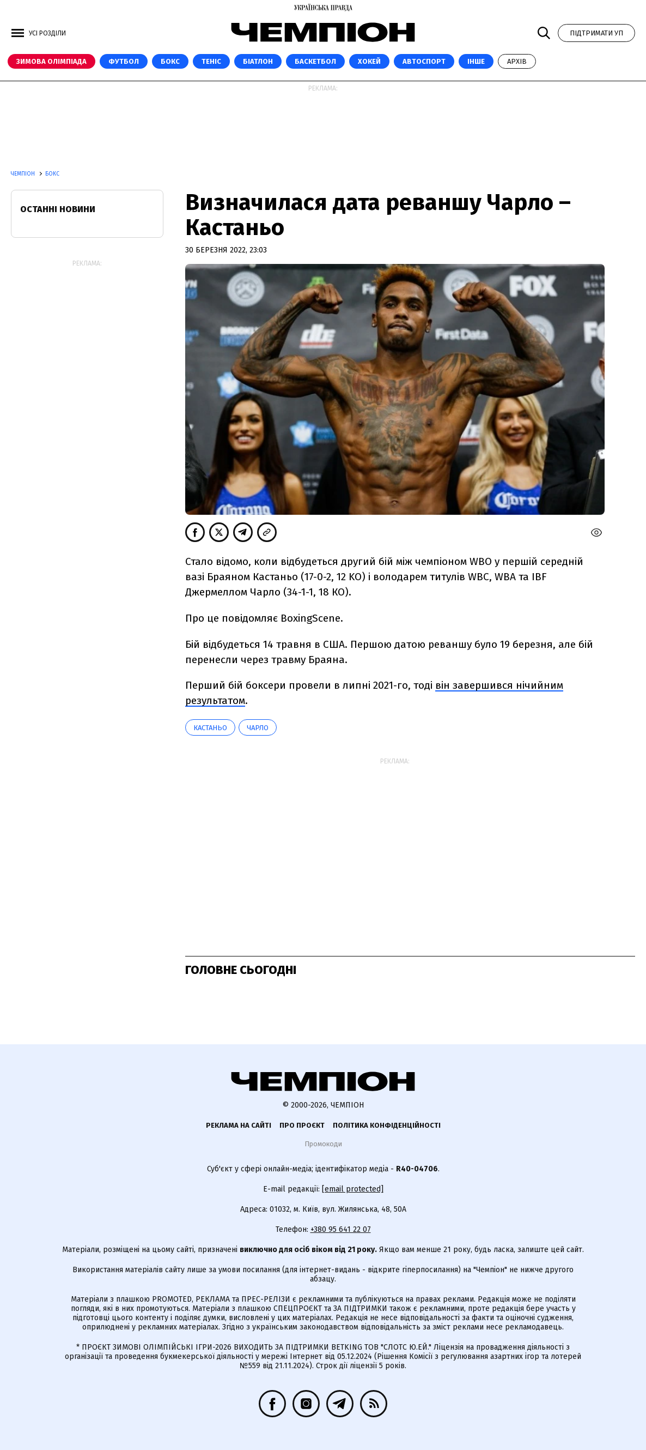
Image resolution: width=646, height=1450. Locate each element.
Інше (476, 61)
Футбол (123, 61)
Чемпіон (23, 174)
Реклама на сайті (238, 1125)
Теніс (211, 61)
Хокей (369, 61)
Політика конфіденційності (387, 1125)
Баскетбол (315, 61)
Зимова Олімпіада (51, 61)
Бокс (170, 61)
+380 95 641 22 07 (340, 1229)
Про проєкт (302, 1125)
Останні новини (57, 209)
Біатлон (258, 61)
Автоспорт (424, 61)
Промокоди (323, 1144)
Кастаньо (210, 728)
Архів (517, 61)
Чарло (258, 728)
